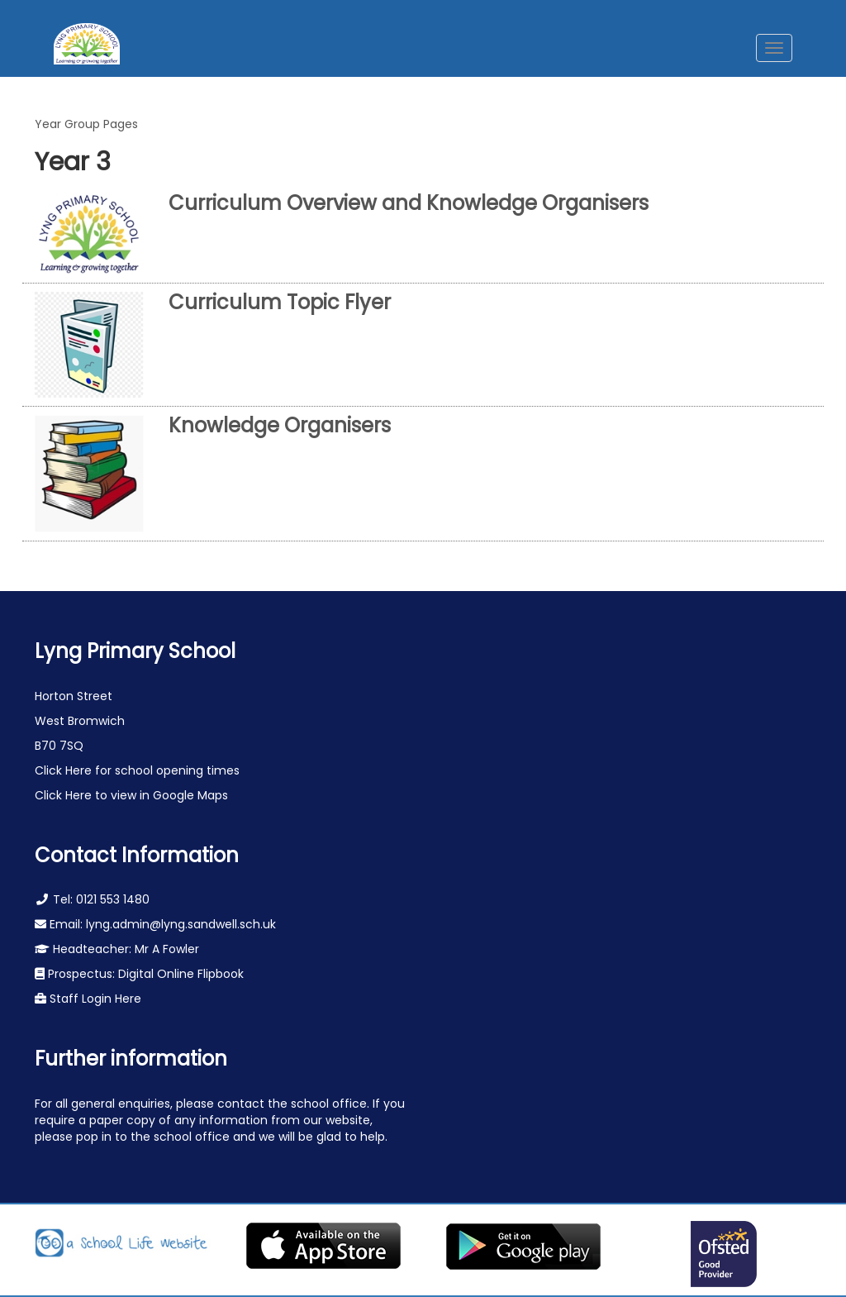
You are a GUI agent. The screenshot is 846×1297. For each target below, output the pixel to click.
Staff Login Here (93, 998)
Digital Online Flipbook (181, 974)
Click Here (65, 770)
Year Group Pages (86, 124)
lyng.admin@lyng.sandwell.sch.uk (181, 924)
